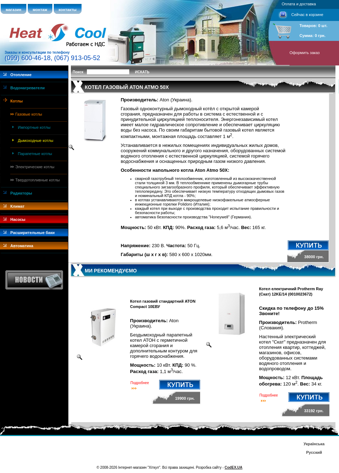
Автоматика (21, 246)
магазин (13, 9)
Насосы (17, 219)
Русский (314, 452)
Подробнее (139, 383)
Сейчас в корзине (307, 14)
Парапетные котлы (35, 154)
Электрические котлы (34, 167)
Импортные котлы (34, 127)
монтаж (40, 9)
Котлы (16, 101)
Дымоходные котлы (35, 140)
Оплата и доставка (299, 4)
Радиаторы (21, 193)
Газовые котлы (28, 114)
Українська (313, 444)
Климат (17, 206)
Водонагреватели (27, 88)
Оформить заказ (305, 53)
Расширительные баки (32, 232)
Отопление (21, 75)
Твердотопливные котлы (37, 180)
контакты (68, 9)
